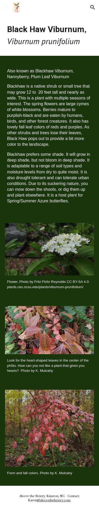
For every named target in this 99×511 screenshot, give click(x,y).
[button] (6, 7)
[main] (49, 35)
